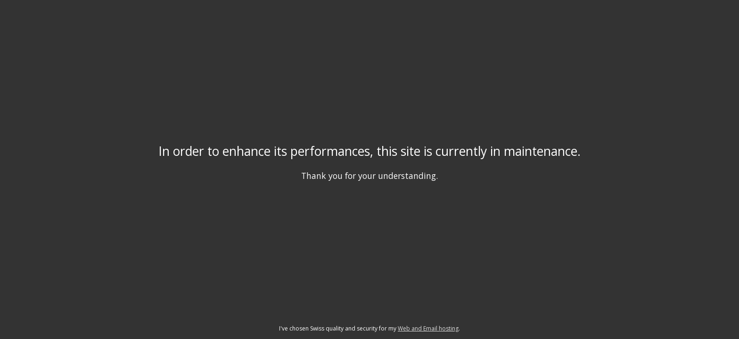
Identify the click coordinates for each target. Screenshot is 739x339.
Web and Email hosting (428, 328)
